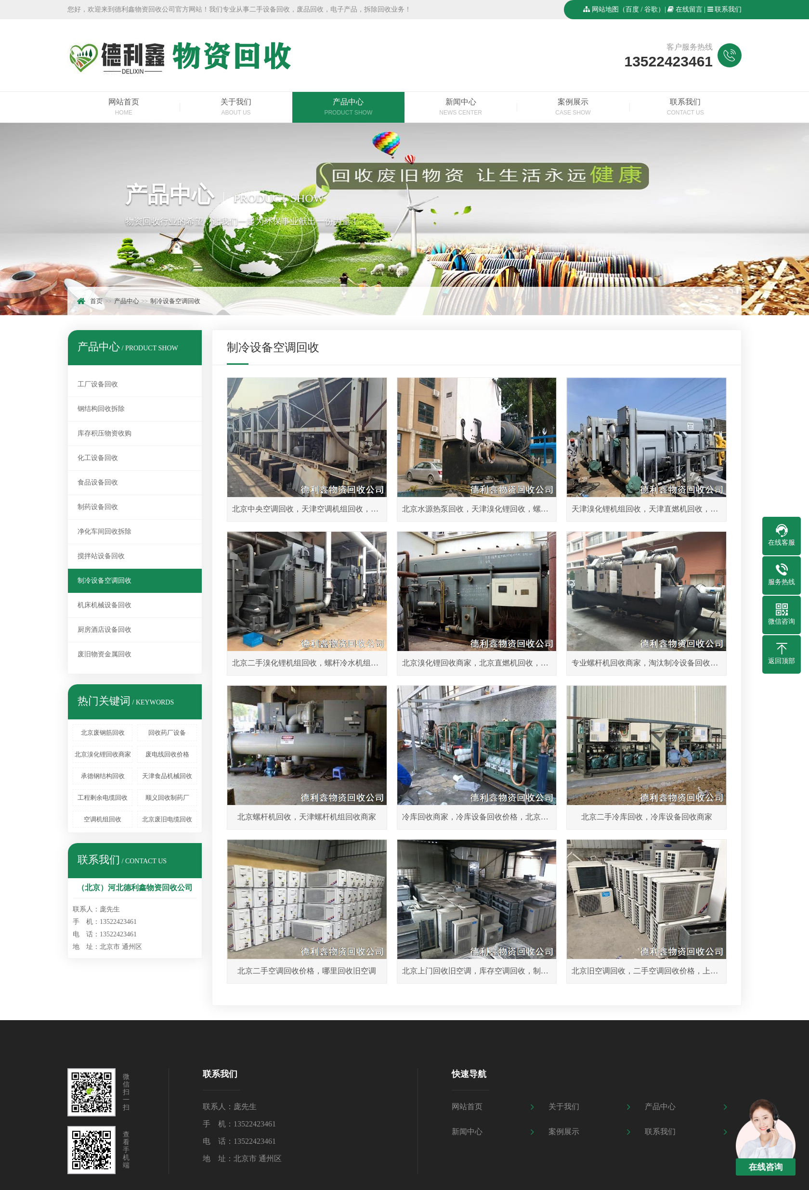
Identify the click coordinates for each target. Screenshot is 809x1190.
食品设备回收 (98, 482)
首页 (96, 301)
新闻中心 (460, 108)
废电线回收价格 (167, 754)
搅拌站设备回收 (101, 556)
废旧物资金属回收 (104, 654)
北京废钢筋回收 (103, 732)
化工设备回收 (98, 457)
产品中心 (348, 108)
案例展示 (573, 108)
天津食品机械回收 (167, 776)
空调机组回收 (102, 819)
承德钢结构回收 (103, 776)
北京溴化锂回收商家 (103, 754)
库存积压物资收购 (104, 433)
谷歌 (651, 9)
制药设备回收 (98, 507)
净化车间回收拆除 (104, 531)
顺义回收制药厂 (167, 797)
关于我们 (236, 108)
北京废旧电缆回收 (167, 819)
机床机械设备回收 (104, 605)
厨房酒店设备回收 (104, 629)
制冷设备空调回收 (175, 301)
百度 (632, 9)
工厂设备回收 (98, 384)
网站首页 (123, 108)
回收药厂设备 (167, 732)
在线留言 (689, 9)
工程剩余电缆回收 (103, 797)
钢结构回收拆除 (101, 408)
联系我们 (728, 9)
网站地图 (605, 9)
